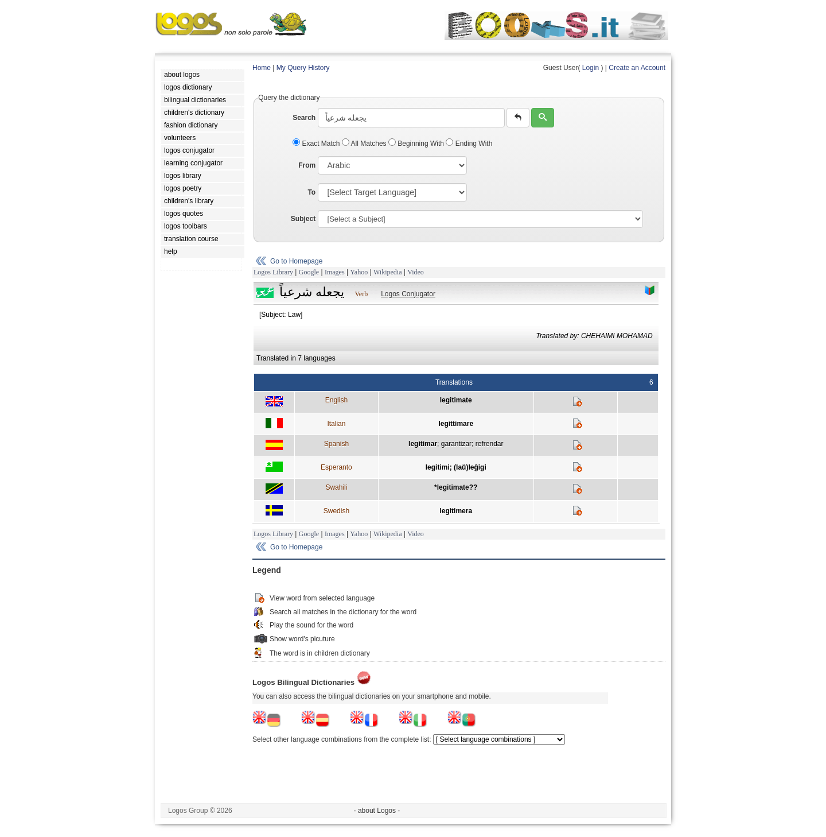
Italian (336, 424)
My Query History (303, 68)
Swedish (336, 511)
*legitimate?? (455, 487)
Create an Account (637, 68)
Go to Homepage (296, 261)
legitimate (456, 400)
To (311, 192)
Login (590, 68)
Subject (303, 219)
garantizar (456, 444)
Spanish (336, 444)
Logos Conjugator (408, 294)
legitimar (422, 444)
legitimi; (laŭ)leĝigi (456, 467)
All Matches (365, 144)
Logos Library (273, 272)
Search (304, 118)
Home (261, 68)
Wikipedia (387, 272)
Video (415, 272)
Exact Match (317, 144)
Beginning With (417, 144)
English (336, 400)
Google (309, 272)
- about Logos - (377, 811)
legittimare (455, 424)
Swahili (336, 487)
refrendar (490, 444)
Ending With (469, 144)
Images (335, 272)
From (306, 165)
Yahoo (359, 272)
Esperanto (336, 467)
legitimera (455, 511)
